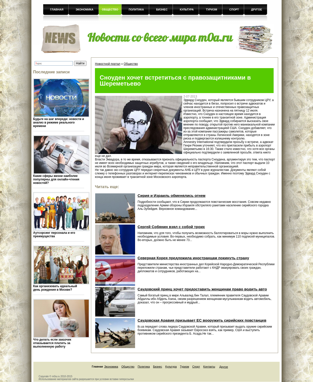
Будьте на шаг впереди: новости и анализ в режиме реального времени (58, 122)
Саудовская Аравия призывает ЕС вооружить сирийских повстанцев (202, 320)
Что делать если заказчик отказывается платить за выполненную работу (52, 343)
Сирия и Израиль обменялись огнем (171, 195)
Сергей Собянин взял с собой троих (171, 227)
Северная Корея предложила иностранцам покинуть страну (193, 258)
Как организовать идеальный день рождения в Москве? (55, 287)
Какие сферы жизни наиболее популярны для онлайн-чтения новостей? (56, 179)
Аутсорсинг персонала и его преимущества (54, 234)
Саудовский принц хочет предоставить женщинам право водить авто (202, 289)
